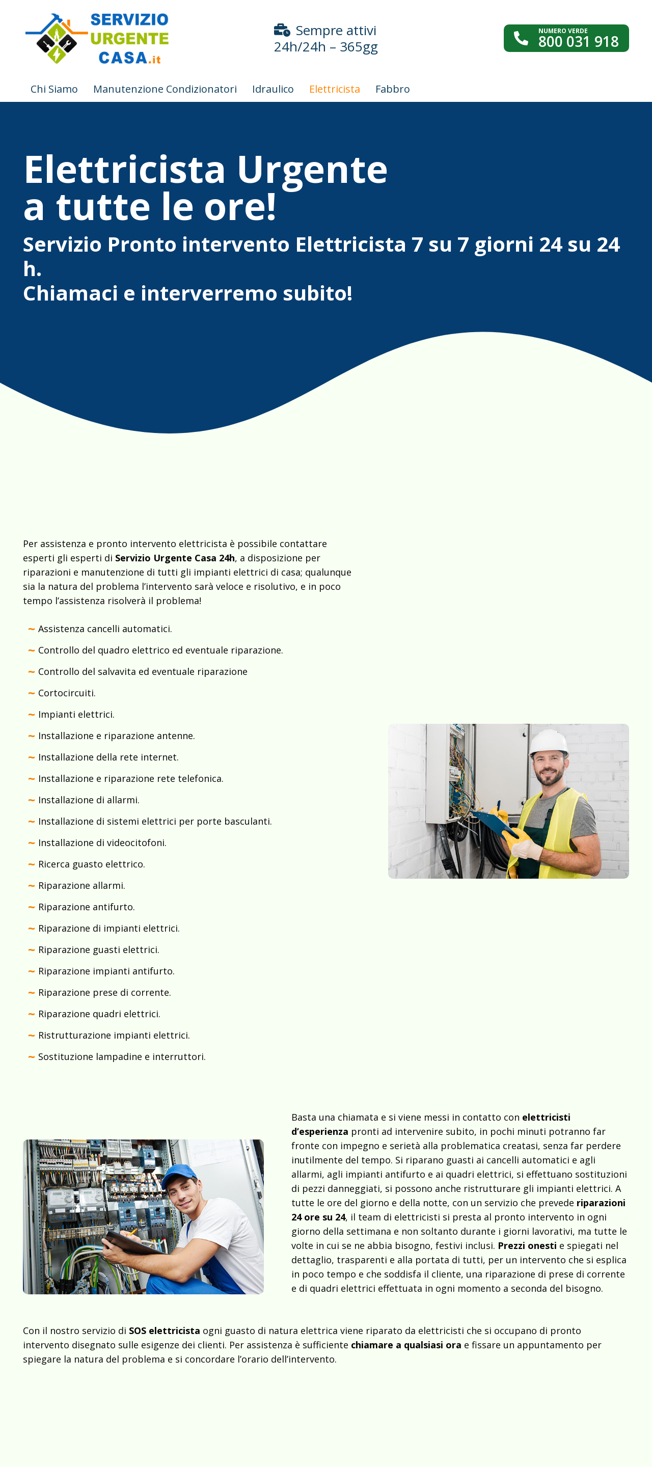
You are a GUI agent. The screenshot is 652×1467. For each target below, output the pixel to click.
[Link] (97, 38)
